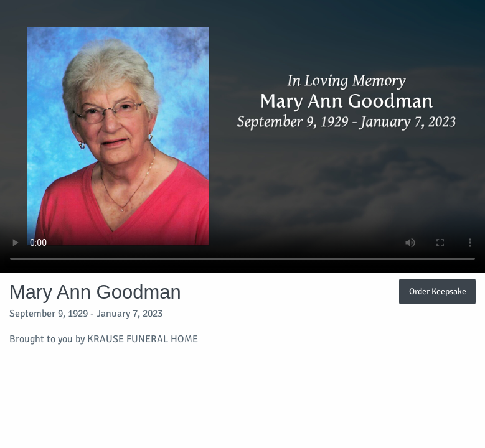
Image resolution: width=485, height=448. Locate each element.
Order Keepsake (437, 291)
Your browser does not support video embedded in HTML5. (242, 136)
